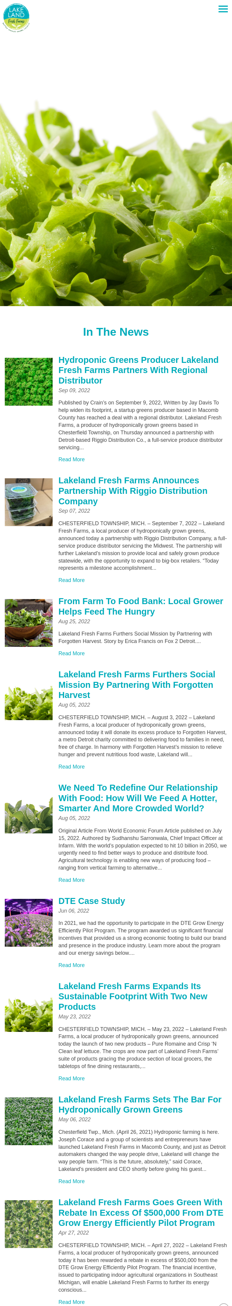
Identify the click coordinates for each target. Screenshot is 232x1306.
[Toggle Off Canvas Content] (223, 9)
